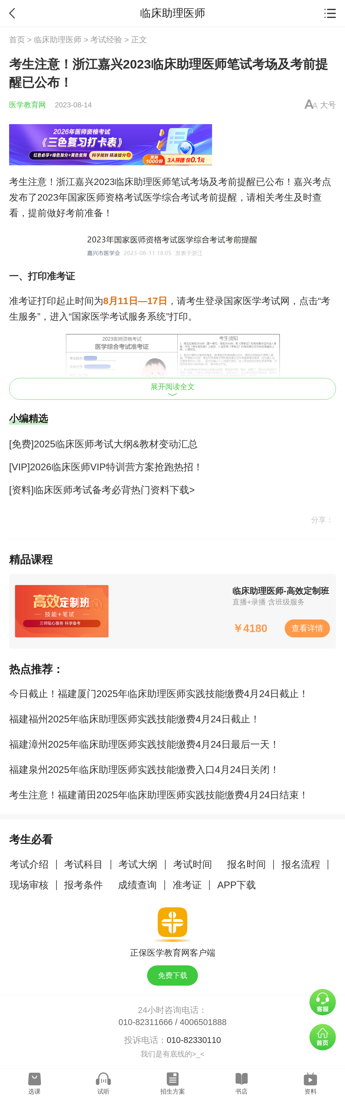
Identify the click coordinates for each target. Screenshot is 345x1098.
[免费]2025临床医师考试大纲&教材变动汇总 (103, 444)
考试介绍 (29, 864)
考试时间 (192, 864)
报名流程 (300, 864)
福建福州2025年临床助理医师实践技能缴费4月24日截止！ (134, 719)
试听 (103, 1091)
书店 (241, 1091)
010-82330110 (194, 1040)
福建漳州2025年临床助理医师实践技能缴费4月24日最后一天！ (144, 744)
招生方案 (172, 1091)
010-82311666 (146, 1022)
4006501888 (203, 1022)
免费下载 (172, 975)
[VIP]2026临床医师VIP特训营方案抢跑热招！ (106, 466)
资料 (310, 1091)
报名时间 (246, 864)
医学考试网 (266, 301)
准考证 (187, 884)
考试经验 (106, 39)
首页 (17, 39)
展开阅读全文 (173, 389)
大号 (328, 105)
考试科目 (83, 864)
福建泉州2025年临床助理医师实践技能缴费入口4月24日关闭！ (144, 769)
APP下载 (236, 884)
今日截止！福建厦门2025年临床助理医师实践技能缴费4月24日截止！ (159, 693)
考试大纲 (138, 864)
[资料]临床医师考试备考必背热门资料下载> (102, 489)
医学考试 (109, 316)
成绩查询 (137, 884)
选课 (34, 1091)
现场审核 (29, 884)
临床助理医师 (57, 39)
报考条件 (83, 884)
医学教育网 (27, 105)
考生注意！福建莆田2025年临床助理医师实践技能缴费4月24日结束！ (159, 794)
